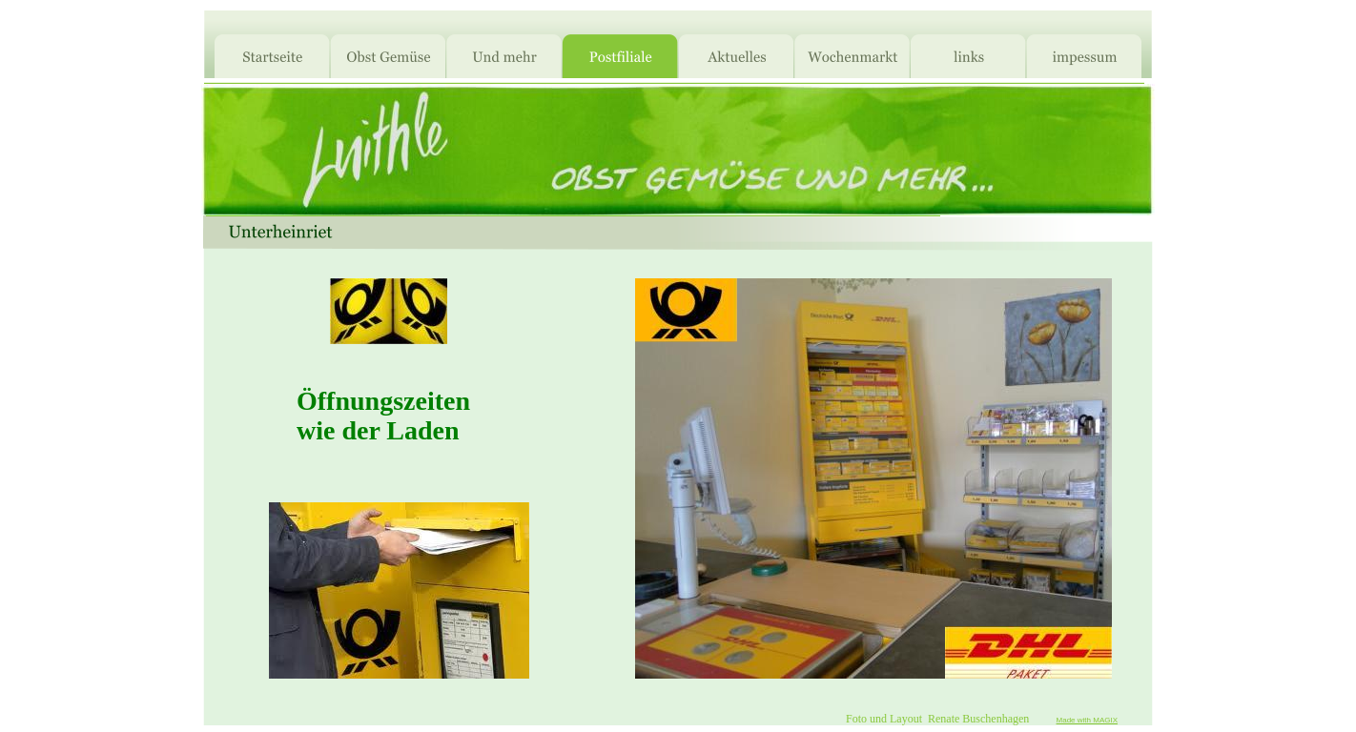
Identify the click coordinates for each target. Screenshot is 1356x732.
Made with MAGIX (1087, 720)
